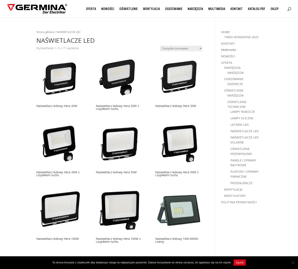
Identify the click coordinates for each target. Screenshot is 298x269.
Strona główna (45, 32)
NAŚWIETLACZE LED (244, 131)
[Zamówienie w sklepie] (181, 48)
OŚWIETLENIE (128, 9)
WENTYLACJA (151, 9)
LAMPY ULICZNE (241, 118)
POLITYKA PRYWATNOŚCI (239, 202)
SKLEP (274, 9)
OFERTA (91, 9)
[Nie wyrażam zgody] (293, 262)
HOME (225, 32)
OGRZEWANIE (173, 9)
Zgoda (240, 262)
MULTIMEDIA (216, 9)
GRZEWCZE (235, 84)
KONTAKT (236, 9)
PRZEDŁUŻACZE (241, 183)
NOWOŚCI (107, 9)
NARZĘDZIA (195, 9)
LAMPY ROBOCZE (242, 112)
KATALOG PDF (256, 9)
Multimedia (228, 50)
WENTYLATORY (235, 196)
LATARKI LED (239, 125)
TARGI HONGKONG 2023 (241, 37)
